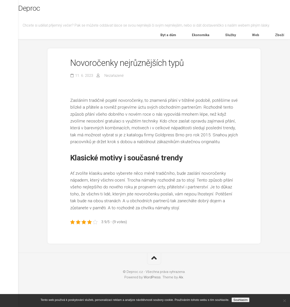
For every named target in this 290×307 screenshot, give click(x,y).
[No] (284, 300)
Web (262, 39)
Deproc (39, 9)
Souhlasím (240, 300)
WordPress (152, 284)
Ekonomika (229, 39)
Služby (248, 39)
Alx (181, 284)
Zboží (276, 39)
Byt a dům (207, 39)
